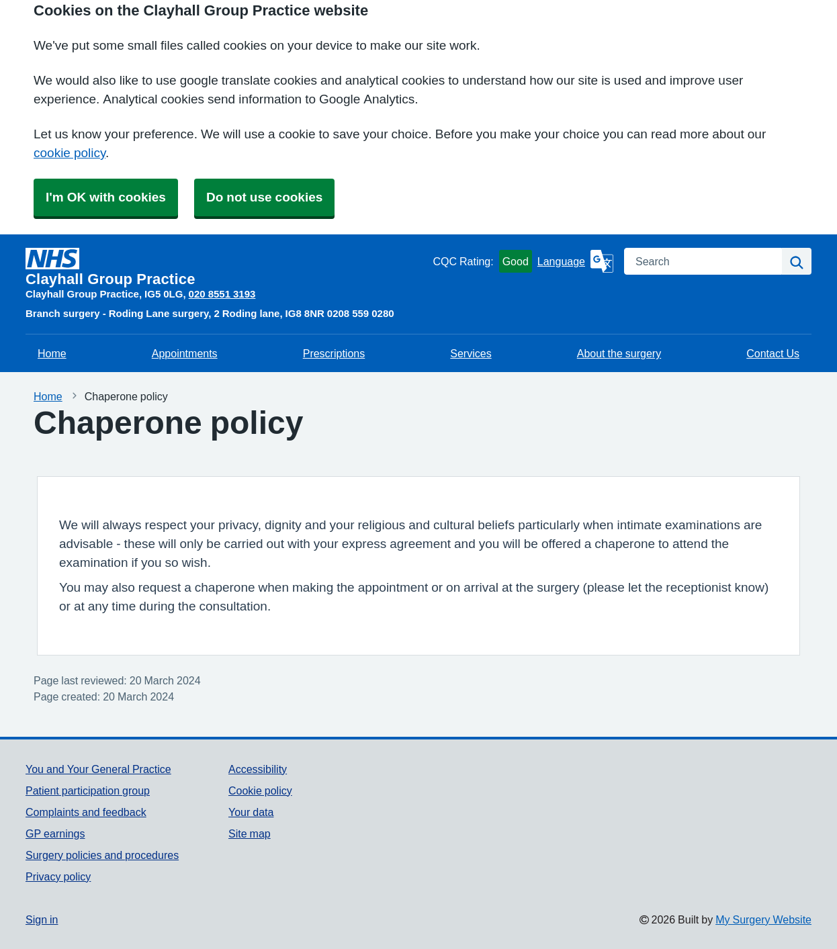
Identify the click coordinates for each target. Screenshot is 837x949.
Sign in (42, 919)
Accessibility (257, 769)
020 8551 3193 (222, 294)
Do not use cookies (264, 197)
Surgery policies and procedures (102, 855)
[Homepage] (226, 267)
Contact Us (772, 353)
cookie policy (69, 152)
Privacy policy (58, 876)
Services (470, 353)
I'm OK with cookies (106, 197)
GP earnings (55, 833)
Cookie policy (260, 790)
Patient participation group (88, 790)
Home (52, 353)
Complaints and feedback (86, 812)
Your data (250, 812)
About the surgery (619, 353)
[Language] (575, 261)
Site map (249, 833)
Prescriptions (334, 353)
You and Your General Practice (98, 769)
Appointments (185, 353)
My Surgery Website (763, 919)
